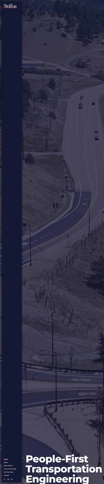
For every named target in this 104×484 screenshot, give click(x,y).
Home (6, 459)
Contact (6, 475)
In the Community (10, 469)
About (6, 462)
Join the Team (8, 472)
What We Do (8, 465)
